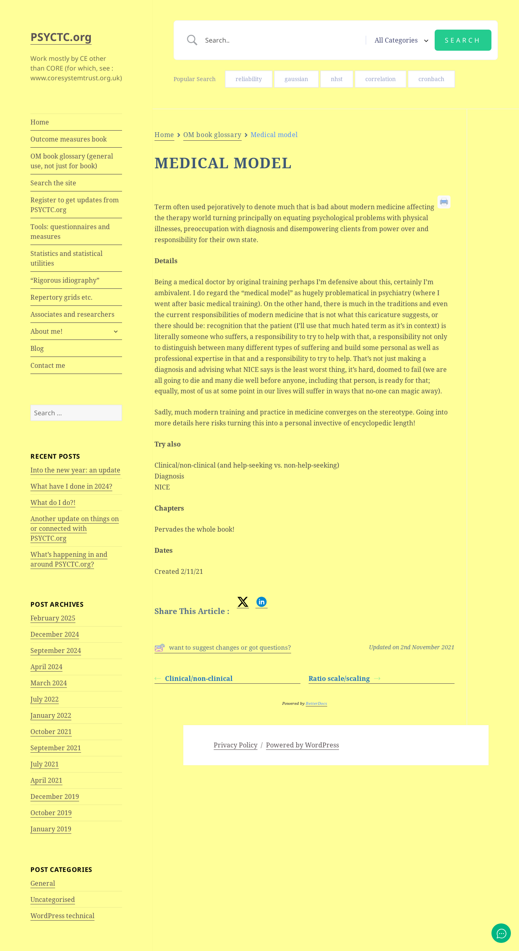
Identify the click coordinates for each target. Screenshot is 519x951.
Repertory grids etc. (61, 297)
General (42, 883)
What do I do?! (52, 502)
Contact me (47, 365)
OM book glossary (212, 134)
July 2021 (44, 764)
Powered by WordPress (302, 745)
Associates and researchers (72, 314)
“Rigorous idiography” (64, 280)
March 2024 (48, 682)
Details (495, 168)
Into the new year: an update (75, 470)
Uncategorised (52, 899)
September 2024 (55, 650)
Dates (493, 223)
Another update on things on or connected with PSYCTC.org (74, 528)
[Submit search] (463, 40)
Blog (37, 348)
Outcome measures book (68, 139)
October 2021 (51, 731)
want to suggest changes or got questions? (222, 647)
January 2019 (50, 828)
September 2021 (55, 747)
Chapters (492, 208)
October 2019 (51, 812)
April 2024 (46, 666)
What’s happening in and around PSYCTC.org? (68, 559)
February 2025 (52, 618)
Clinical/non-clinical (193, 678)
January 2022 (50, 715)
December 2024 (54, 634)
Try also (497, 183)
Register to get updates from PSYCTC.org (74, 204)
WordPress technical (62, 915)
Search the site (53, 182)
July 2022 (44, 699)
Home (39, 122)
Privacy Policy (235, 745)
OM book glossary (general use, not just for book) (71, 161)
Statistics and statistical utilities (66, 258)
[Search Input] (283, 40)
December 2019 (54, 796)
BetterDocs (316, 703)
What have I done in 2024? (71, 486)
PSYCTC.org (61, 36)
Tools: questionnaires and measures (70, 231)
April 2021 (46, 780)
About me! (46, 331)
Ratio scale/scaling (344, 678)
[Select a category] (400, 40)
